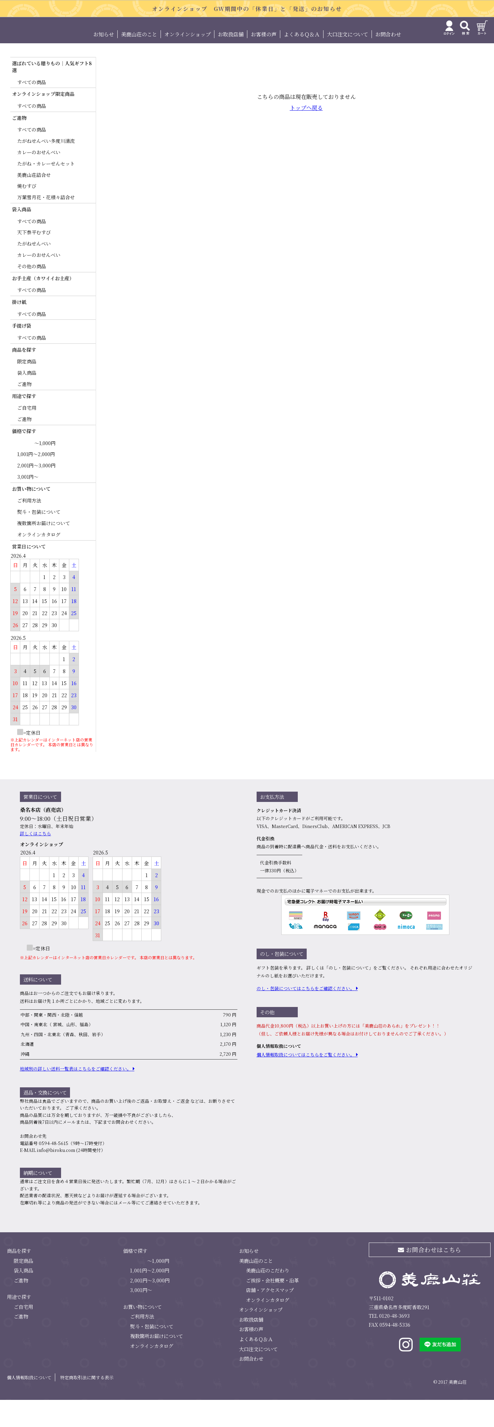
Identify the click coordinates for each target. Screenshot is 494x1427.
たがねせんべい (34, 271)
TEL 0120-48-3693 (389, 1343)
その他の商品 (31, 293)
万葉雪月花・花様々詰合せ (46, 224)
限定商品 (26, 388)
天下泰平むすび (34, 259)
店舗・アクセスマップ (270, 1317)
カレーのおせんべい (38, 179)
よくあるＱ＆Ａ (302, 61)
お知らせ (103, 61)
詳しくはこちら (35, 860)
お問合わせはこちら (429, 1276)
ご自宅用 (26, 435)
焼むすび (26, 213)
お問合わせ (388, 61)
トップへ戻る (306, 135)
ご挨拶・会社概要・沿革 (272, 1307)
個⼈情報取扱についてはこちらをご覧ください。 (306, 1081)
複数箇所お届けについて (43, 550)
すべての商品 (31, 109)
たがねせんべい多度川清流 (46, 168)
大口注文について (347, 61)
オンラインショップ (187, 61)
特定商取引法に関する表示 (87, 1404)
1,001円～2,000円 (36, 481)
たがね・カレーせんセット (46, 190)
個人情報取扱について (29, 1404)
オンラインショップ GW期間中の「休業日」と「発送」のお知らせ (247, 9)
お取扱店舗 (231, 61)
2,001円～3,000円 (36, 492)
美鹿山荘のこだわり (267, 1297)
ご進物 (24, 411)
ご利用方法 (29, 527)
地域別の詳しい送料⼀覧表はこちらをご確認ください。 (75, 1095)
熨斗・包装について (38, 538)
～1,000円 (45, 470)
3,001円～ (27, 503)
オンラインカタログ (38, 561)
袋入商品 (26, 399)
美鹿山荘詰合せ (34, 202)
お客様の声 (264, 61)
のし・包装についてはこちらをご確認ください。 (306, 1015)
